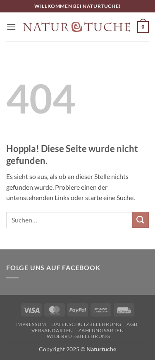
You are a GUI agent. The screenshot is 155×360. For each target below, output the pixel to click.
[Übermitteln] (140, 220)
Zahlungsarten (101, 330)
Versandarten (52, 330)
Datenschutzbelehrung (86, 324)
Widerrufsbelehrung (78, 336)
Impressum (30, 324)
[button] (11, 27)
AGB (132, 324)
